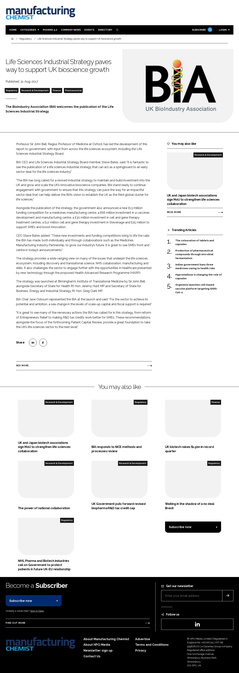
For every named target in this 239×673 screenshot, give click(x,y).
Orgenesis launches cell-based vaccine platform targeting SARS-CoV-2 (196, 288)
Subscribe (201, 30)
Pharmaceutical (73, 90)
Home (13, 29)
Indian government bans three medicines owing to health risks (195, 266)
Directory (105, 29)
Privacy (140, 650)
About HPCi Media (96, 644)
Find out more (15, 623)
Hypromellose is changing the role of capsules (198, 277)
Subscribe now (180, 527)
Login (223, 29)
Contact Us (91, 656)
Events (89, 29)
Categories (28, 29)
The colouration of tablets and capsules (194, 242)
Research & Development (35, 90)
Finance (57, 90)
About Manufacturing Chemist (106, 639)
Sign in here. (37, 610)
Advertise (142, 639)
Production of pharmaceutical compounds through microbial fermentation (194, 254)
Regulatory (11, 90)
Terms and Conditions (152, 644)
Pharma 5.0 (50, 29)
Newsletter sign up (98, 650)
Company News (71, 29)
